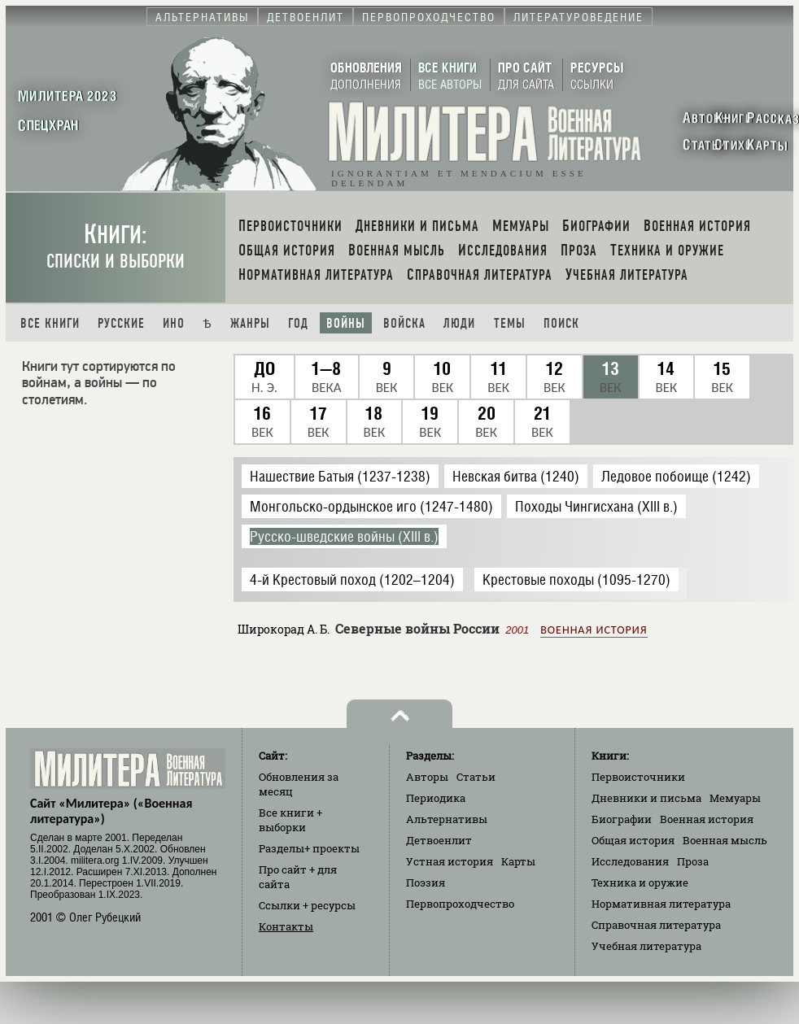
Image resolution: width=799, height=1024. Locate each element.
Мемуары (735, 798)
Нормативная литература (661, 903)
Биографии (622, 819)
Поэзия (425, 882)
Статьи (476, 776)
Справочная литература (656, 924)
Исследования (630, 861)
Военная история (593, 630)
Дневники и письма (646, 798)
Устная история (449, 861)
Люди (459, 323)
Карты (518, 861)
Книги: (115, 246)
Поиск (561, 323)
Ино (174, 323)
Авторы (427, 776)
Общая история (633, 840)
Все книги (50, 323)
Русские (121, 323)
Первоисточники (638, 776)
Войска (404, 323)
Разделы (309, 848)
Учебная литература (646, 946)
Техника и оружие (640, 882)
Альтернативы (446, 819)
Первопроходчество (460, 903)
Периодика (435, 798)
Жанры (250, 323)
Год (298, 323)
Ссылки (307, 905)
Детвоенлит (439, 840)
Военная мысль (725, 840)
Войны (345, 323)
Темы (510, 323)
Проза (693, 861)
